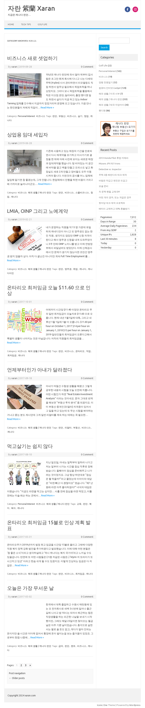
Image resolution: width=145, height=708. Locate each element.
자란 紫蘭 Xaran (31, 8)
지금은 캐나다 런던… (19, 14)
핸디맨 (102, 110)
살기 (80, 116)
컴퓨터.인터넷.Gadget (110, 88)
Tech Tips (26, 24)
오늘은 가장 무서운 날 (30, 588)
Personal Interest (26, 116)
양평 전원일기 (106, 82)
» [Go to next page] (30, 665)
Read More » (47, 107)
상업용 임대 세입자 (27, 134)
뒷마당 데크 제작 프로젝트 (112, 203)
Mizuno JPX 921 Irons (109, 163)
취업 (75, 269)
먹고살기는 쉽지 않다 (30, 446)
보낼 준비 (103, 186)
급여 (60, 646)
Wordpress (135, 705)
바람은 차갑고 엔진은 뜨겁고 (113, 180)
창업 (86, 116)
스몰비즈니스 (82, 192)
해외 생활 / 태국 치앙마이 (111, 105)
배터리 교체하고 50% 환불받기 (114, 208)
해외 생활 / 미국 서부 (109, 93)
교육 (79, 504)
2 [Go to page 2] (21, 665)
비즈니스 (40, 116)
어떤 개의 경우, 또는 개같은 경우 (115, 197)
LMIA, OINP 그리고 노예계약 (37, 211)
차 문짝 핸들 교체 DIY (109, 191)
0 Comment (87, 66)
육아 (13, 508)
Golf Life (42, 24)
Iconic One (102, 705)
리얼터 (68, 427)
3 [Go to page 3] (25, 665)
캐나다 (14, 196)
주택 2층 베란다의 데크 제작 (113, 175)
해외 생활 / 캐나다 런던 (39, 192)
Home (11, 24)
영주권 (68, 269)
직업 (88, 351)
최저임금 (11, 355)
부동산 (62, 116)
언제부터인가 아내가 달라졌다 (39, 369)
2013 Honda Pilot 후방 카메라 (113, 158)
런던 (54, 116)
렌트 (73, 646)
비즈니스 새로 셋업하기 (32, 58)
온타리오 (79, 351)
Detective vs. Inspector (110, 169)
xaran (14, 66)
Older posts (17, 678)
